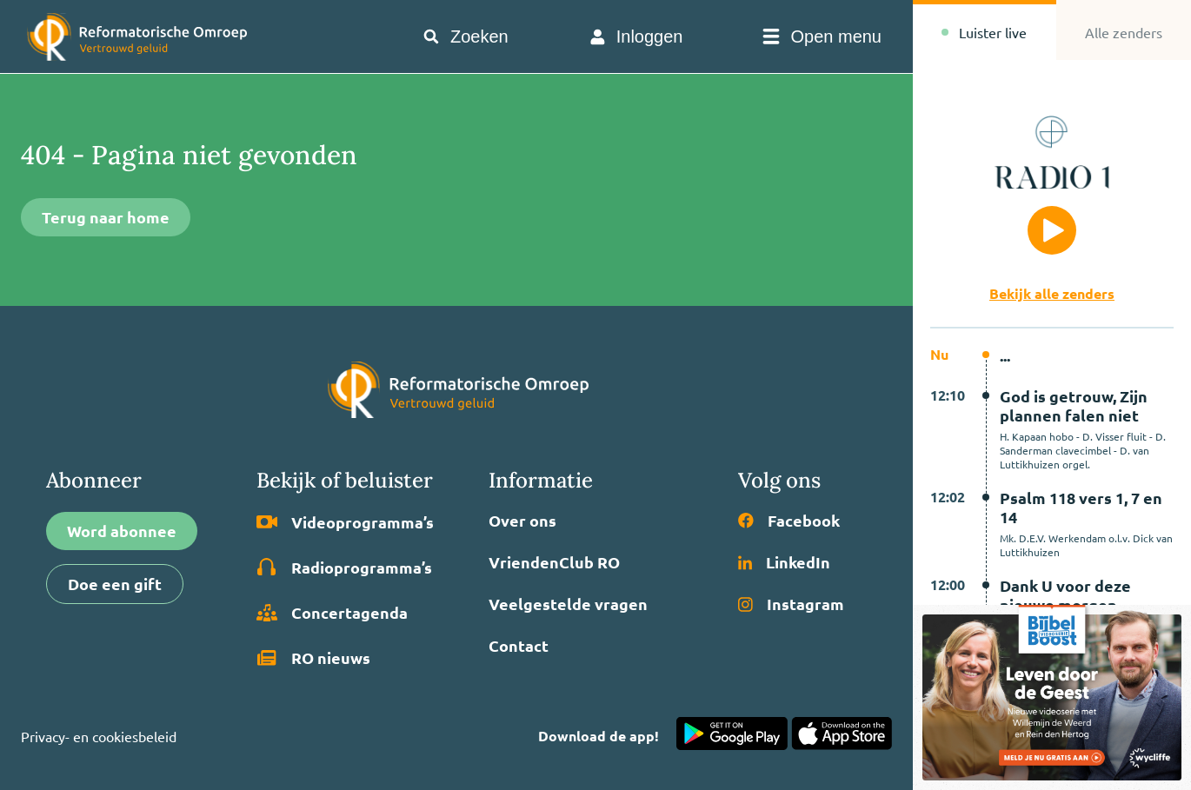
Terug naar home (106, 217)
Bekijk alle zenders (1051, 293)
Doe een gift (115, 584)
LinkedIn (784, 562)
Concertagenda (332, 612)
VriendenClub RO (554, 562)
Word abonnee (121, 531)
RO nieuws (313, 657)
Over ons (522, 520)
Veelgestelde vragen (568, 604)
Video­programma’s (345, 522)
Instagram (791, 604)
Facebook (789, 520)
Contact (519, 645)
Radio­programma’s (344, 567)
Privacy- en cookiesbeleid (98, 736)
